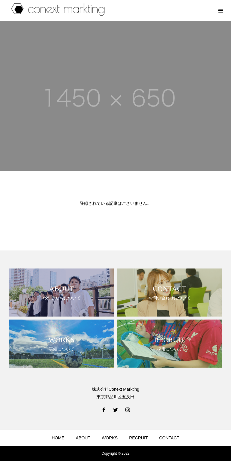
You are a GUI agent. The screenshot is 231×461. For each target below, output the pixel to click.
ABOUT (83, 437)
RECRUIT (138, 437)
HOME (58, 437)
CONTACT (169, 437)
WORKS (110, 437)
